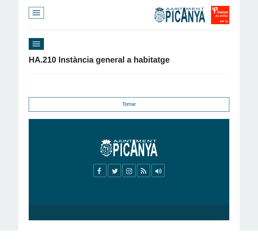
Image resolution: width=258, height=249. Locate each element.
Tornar (129, 104)
